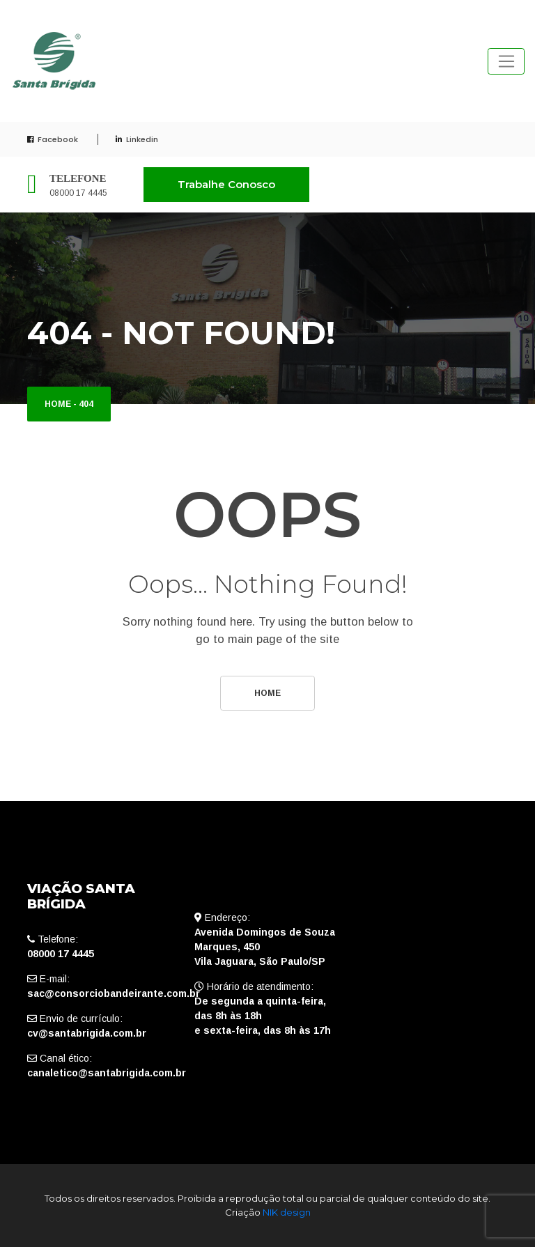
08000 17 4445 (78, 193)
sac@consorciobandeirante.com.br (113, 993)
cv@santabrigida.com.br (86, 1033)
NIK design (287, 1212)
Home (58, 404)
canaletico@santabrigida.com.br (106, 1072)
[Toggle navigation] (506, 61)
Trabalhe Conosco (226, 184)
